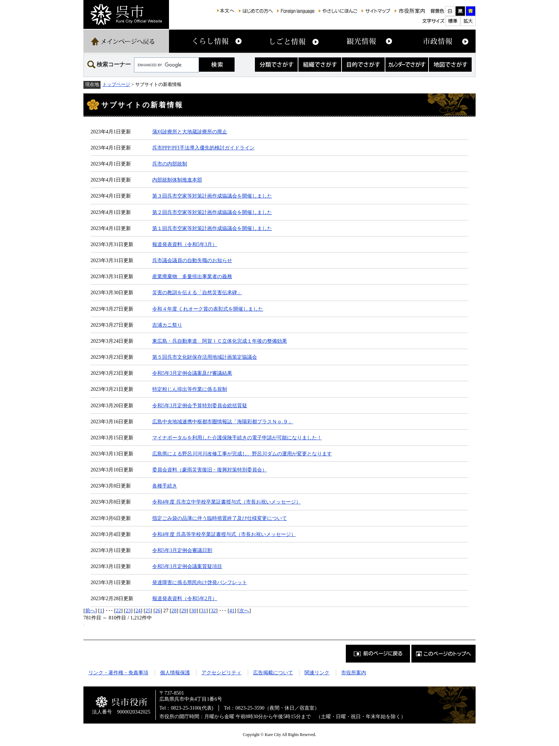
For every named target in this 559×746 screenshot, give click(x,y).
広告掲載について (273, 672)
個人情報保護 (175, 672)
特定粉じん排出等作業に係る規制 (189, 389)
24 (137, 610)
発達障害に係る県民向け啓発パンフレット (199, 582)
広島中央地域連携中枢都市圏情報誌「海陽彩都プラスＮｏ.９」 (222, 421)
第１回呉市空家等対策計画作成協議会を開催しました (212, 228)
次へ (244, 610)
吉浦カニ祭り (167, 325)
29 (183, 610)
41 (231, 610)
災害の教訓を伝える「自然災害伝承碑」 (197, 292)
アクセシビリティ (221, 672)
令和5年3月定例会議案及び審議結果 (192, 373)
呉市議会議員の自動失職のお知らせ (192, 260)
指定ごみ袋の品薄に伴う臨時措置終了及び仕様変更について (219, 518)
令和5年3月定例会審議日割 (182, 550)
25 (147, 610)
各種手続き (164, 486)
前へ (90, 610)
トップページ (116, 84)
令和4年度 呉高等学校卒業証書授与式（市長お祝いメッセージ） (224, 534)
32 (213, 610)
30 (193, 610)
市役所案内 (353, 672)
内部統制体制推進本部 (177, 180)
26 (157, 610)
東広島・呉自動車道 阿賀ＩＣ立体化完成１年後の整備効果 (219, 341)
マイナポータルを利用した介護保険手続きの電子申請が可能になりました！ (237, 437)
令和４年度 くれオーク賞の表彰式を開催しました (207, 309)
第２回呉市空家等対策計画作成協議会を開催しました (212, 212)
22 (118, 610)
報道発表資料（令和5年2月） (184, 598)
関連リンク (316, 672)
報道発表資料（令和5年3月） (184, 244)
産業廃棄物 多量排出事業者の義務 (192, 276)
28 (173, 610)
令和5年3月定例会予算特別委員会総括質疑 (199, 405)
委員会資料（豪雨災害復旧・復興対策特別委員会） (209, 469)
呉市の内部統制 (169, 164)
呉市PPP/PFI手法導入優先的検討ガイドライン (203, 147)
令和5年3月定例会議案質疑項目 (187, 566)
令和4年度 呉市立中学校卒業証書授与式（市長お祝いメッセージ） (226, 502)
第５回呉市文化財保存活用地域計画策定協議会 (204, 357)
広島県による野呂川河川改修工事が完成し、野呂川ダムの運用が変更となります (242, 453)
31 (203, 610)
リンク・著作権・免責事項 (118, 672)
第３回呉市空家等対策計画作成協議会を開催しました (212, 196)
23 (128, 610)
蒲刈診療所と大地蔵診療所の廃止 (189, 131)
